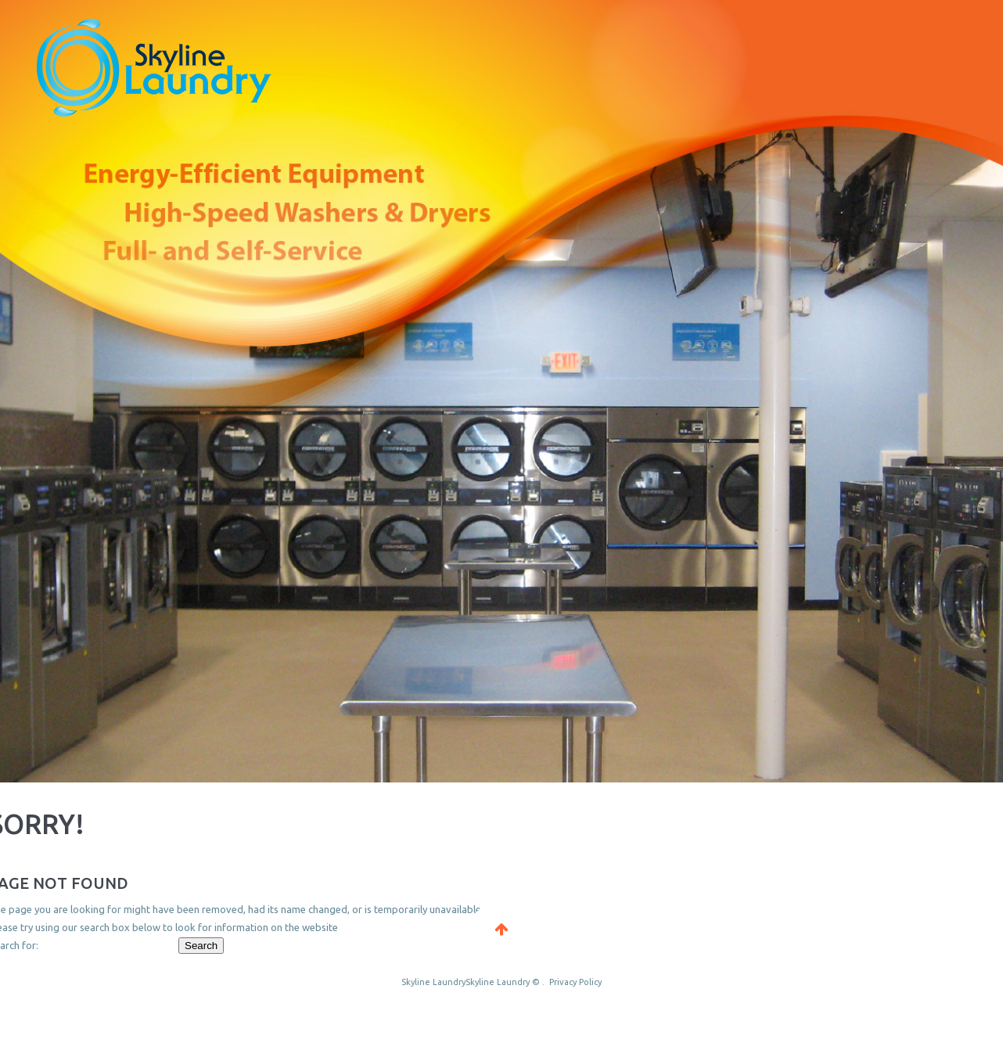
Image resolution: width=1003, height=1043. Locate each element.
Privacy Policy (575, 982)
